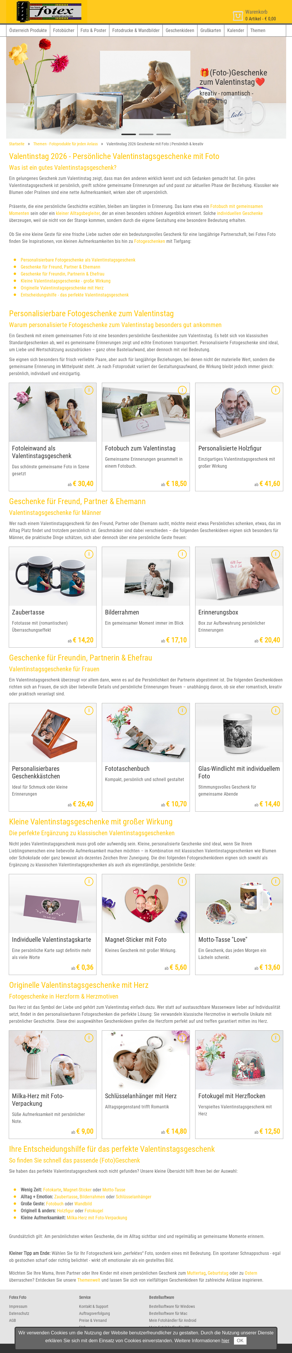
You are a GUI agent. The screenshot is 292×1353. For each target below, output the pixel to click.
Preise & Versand (93, 1320)
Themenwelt (88, 1280)
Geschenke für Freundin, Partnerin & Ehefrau (62, 274)
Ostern (251, 1273)
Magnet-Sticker (77, 1190)
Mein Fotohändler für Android (172, 1320)
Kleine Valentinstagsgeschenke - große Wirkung (66, 281)
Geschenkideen (180, 30)
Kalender (235, 30)
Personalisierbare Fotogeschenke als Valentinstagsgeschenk (78, 260)
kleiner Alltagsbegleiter (78, 213)
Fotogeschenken (149, 241)
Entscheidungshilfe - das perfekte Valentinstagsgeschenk (75, 295)
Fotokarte (52, 1190)
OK (240, 1340)
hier (226, 1340)
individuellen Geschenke (240, 213)
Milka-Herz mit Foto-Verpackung (97, 1217)
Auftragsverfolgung (94, 1313)
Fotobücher (63, 30)
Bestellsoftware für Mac (168, 1313)
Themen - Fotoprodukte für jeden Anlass (65, 144)
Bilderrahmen (92, 1197)
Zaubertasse (66, 1197)
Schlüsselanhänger (133, 1197)
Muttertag (196, 1273)
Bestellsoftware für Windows (172, 1306)
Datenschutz (19, 1313)
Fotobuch (55, 1204)
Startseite (17, 144)
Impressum (18, 1306)
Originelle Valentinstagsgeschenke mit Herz (62, 288)
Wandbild (83, 1204)
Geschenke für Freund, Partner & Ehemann (60, 267)
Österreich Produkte (28, 30)
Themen (257, 30)
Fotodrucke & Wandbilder (136, 30)
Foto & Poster (93, 30)
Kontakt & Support (93, 1306)
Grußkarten (210, 30)
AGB (12, 1320)
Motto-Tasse (113, 1190)
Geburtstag (218, 1273)
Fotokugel (94, 1211)
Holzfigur (65, 1211)
